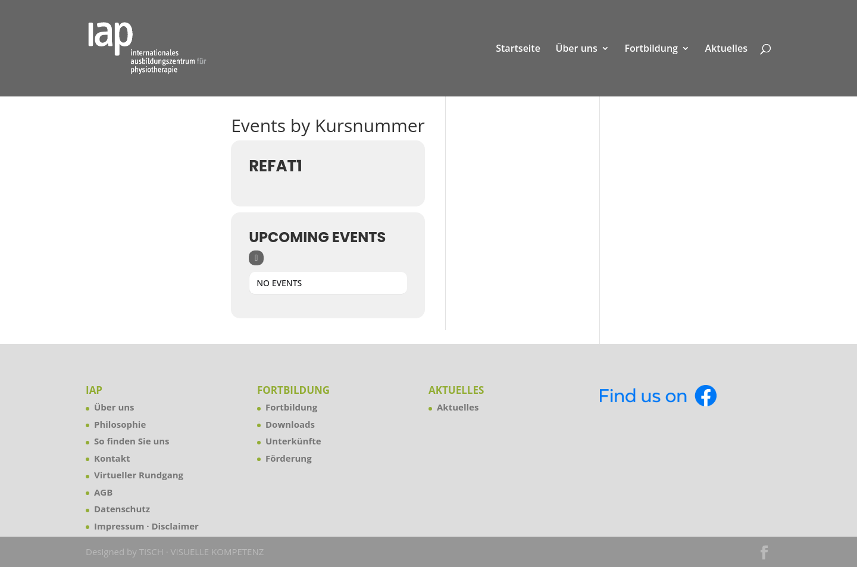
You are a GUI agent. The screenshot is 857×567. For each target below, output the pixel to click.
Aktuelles (726, 49)
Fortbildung (651, 49)
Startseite (518, 49)
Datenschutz (122, 509)
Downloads (290, 424)
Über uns (577, 49)
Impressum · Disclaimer (146, 526)
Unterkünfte (293, 441)
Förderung (288, 458)
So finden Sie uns (132, 441)
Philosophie (120, 424)
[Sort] (256, 257)
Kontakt (112, 458)
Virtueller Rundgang (138, 475)
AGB (103, 492)
